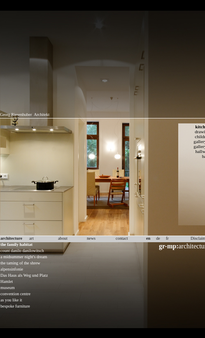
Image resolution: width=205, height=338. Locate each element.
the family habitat (16, 244)
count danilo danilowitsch (22, 250)
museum (7, 287)
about (63, 238)
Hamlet (6, 281)
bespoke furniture (15, 306)
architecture (11, 238)
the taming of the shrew (20, 263)
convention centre (15, 294)
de (158, 238)
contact (122, 238)
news (91, 238)
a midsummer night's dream (23, 257)
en (148, 238)
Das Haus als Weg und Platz (24, 275)
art (31, 238)
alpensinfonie (11, 269)
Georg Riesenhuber (16, 114)
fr (167, 238)
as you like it (11, 300)
